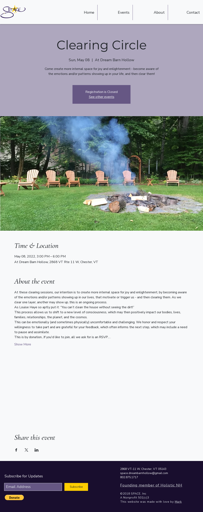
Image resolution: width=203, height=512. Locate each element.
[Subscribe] (76, 487)
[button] (14, 497)
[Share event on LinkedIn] (37, 450)
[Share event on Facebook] (16, 450)
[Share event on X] (26, 450)
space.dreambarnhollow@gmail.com (144, 473)
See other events (101, 97)
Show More (22, 344)
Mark (178, 502)
